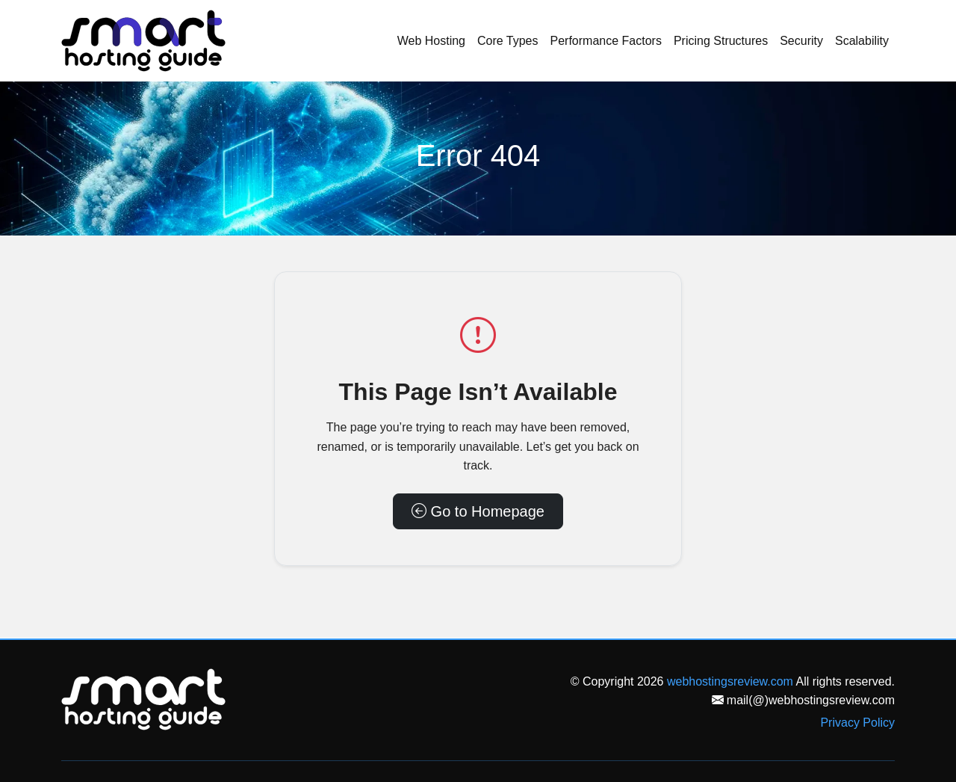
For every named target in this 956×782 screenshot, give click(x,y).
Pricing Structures (721, 40)
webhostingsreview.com (730, 681)
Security (801, 40)
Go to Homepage (478, 511)
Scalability (862, 40)
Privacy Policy (857, 722)
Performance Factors (606, 40)
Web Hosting (431, 40)
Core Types (507, 40)
